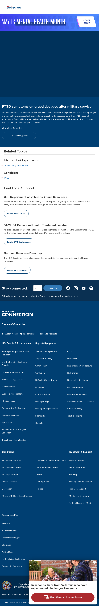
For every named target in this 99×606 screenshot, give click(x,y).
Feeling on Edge (42, 401)
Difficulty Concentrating (46, 379)
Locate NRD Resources (17, 270)
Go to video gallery (19, 135)
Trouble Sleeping (74, 415)
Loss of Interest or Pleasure (79, 365)
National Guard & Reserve (13, 559)
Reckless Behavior (75, 387)
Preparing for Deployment (14, 407)
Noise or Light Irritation (77, 379)
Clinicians (6, 544)
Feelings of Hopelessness (46, 408)
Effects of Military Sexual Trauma (17, 495)
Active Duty (7, 551)
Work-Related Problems (12, 393)
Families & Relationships (13, 372)
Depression (7, 488)
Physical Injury (8, 400)
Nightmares (72, 372)
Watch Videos (11, 333)
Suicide (39, 488)
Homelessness (8, 386)
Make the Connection (12, 594)
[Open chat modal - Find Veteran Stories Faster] (62, 597)
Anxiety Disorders (10, 474)
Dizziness (39, 387)
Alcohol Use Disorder (11, 467)
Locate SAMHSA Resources (19, 242)
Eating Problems (42, 394)
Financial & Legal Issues (12, 379)
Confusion (40, 372)
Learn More (86, 21)
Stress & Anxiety (74, 408)
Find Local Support (77, 488)
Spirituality (7, 422)
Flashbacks (40, 415)
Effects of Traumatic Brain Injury (51, 460)
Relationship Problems (77, 394)
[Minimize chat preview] (94, 562)
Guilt (69, 351)
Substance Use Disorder (47, 467)
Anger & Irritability (43, 358)
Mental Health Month (79, 495)
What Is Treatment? (78, 460)
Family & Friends (9, 530)
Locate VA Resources (16, 213)
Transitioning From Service (16, 165)
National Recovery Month (80, 502)
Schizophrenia (42, 481)
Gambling (39, 422)
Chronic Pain (41, 365)
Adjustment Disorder (11, 460)
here (11, 602)
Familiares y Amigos (11, 537)
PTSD (7, 177)
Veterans (6, 523)
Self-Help (73, 474)
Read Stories (29, 333)
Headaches (72, 358)
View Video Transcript (12, 128)
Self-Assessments (77, 467)
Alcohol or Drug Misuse (46, 351)
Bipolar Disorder (9, 481)
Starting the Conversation (80, 481)
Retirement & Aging (10, 415)
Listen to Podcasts (48, 333)
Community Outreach (12, 566)
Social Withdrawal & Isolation (80, 401)
